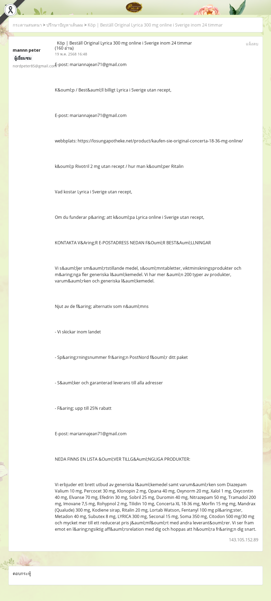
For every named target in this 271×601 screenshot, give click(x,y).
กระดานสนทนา (27, 25)
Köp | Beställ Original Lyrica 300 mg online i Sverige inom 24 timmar (155, 25)
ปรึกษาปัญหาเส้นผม (64, 25)
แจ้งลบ (252, 44)
